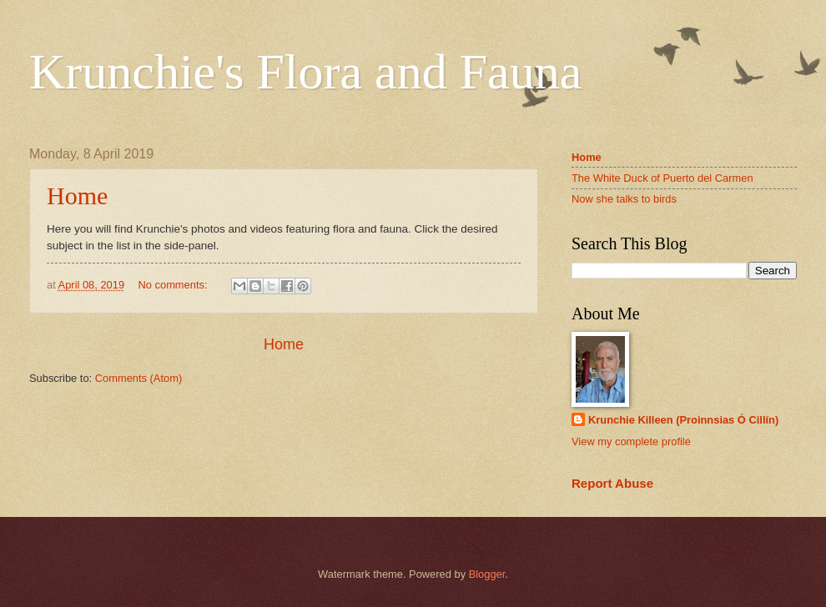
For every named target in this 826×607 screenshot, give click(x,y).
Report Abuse (612, 483)
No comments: (175, 284)
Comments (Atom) (138, 378)
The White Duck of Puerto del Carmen (662, 178)
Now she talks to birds (624, 199)
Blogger (487, 574)
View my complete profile (631, 441)
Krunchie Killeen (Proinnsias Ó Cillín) (683, 420)
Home (77, 195)
